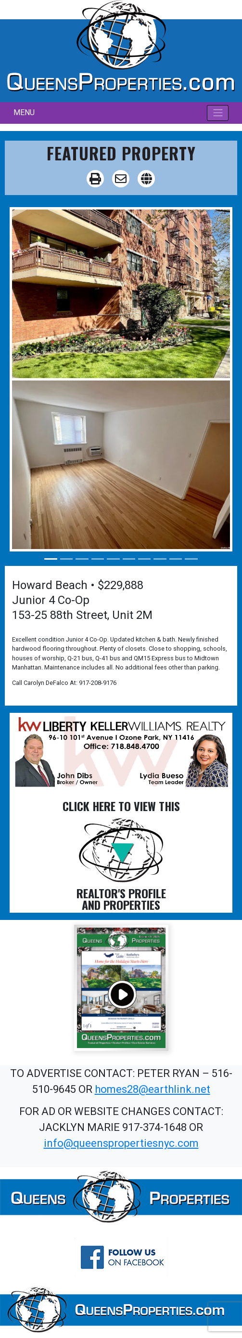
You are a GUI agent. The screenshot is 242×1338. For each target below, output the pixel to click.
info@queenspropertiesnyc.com (121, 1143)
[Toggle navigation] (218, 112)
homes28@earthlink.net (152, 1089)
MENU (24, 112)
